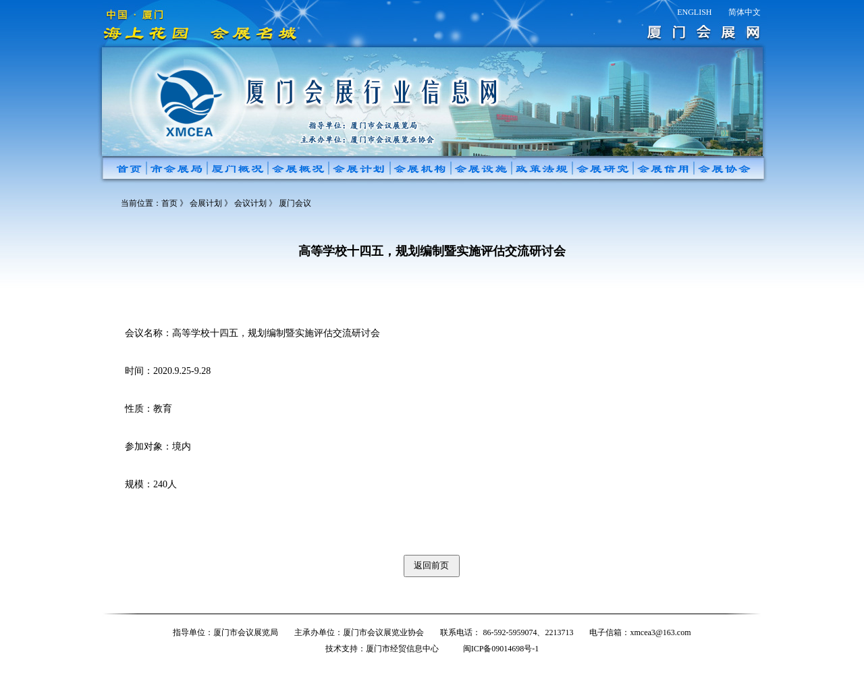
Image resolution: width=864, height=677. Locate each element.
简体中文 (744, 12)
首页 (169, 203)
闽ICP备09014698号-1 (501, 648)
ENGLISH (694, 12)
